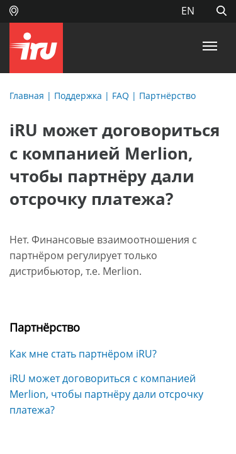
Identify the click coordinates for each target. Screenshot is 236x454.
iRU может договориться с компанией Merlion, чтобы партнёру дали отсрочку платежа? (106, 394)
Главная (26, 96)
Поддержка (78, 96)
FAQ (120, 96)
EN (187, 11)
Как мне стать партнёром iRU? (83, 354)
